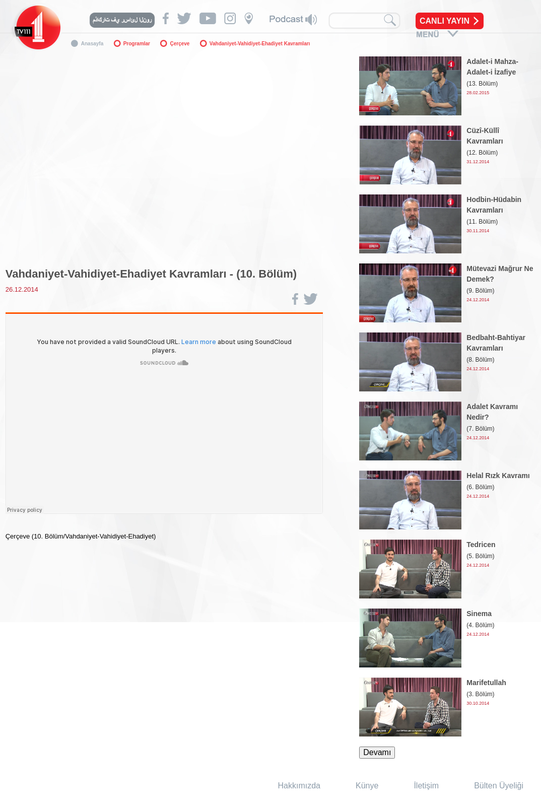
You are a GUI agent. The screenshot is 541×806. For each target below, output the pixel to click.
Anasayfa (92, 43)
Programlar (136, 43)
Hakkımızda (299, 785)
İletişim (426, 785)
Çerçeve (179, 43)
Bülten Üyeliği (498, 785)
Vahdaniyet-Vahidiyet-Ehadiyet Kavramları (260, 43)
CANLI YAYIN (444, 21)
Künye (367, 785)
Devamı (377, 752)
